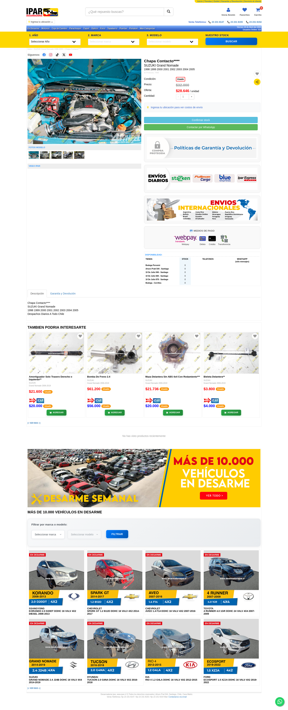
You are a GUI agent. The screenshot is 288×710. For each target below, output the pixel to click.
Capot (86, 28)
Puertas (123, 28)
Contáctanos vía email (177, 697)
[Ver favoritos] (245, 12)
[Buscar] (168, 12)
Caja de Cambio (59, 28)
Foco (102, 28)
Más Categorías (147, 28)
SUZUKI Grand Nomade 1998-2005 (48, 49)
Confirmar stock (201, 120)
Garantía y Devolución (231, 1)
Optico (94, 28)
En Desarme (33, 28)
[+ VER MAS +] (34, 423)
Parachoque (75, 28)
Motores (46, 28)
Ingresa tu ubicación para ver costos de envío (177, 107)
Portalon (133, 28)
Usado (180, 79)
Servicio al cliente (252, 1)
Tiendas (208, 1)
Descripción (37, 293)
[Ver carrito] (258, 12)
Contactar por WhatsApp (201, 127)
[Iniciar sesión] (228, 12)
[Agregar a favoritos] (257, 74)
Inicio (200, 1)
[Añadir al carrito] (56, 413)
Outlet (216, 1)
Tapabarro (112, 28)
